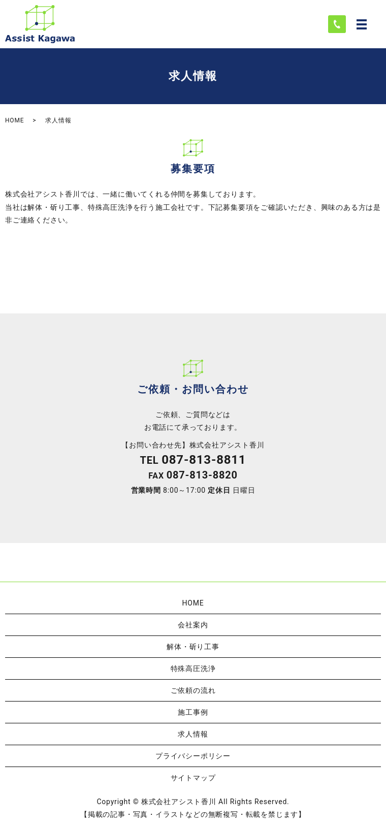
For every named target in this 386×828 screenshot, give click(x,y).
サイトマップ (193, 778)
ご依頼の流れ (193, 690)
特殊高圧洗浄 (193, 668)
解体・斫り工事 (193, 647)
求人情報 (193, 734)
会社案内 (193, 625)
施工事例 (193, 712)
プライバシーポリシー (193, 756)
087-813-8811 (204, 460)
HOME (14, 120)
